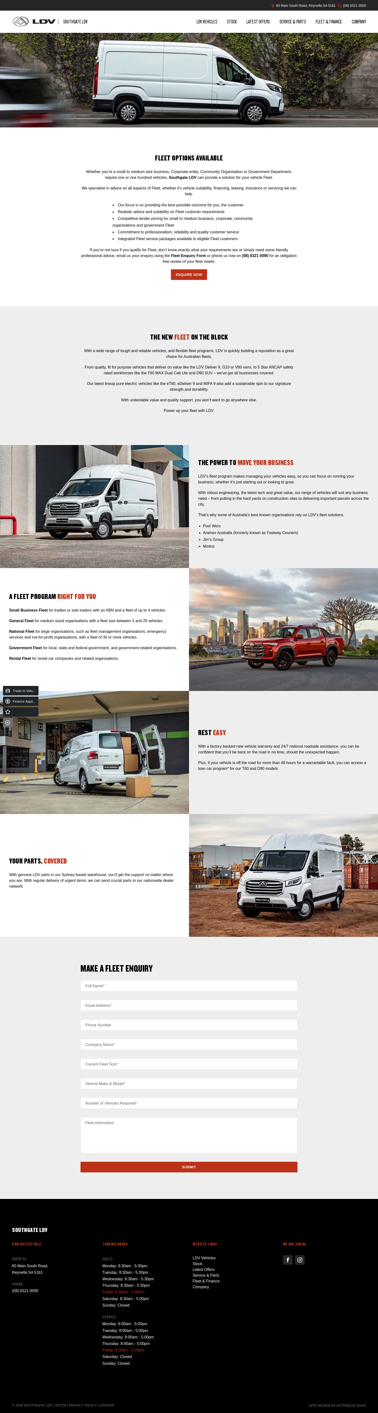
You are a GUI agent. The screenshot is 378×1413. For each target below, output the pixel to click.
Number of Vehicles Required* (111, 1103)
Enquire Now (189, 275)
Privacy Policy (83, 1405)
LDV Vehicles (206, 21)
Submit (189, 1167)
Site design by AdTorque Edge (337, 1405)
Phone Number (98, 1025)
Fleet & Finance (329, 21)
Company (359, 21)
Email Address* (98, 1005)
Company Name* (100, 1045)
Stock (232, 21)
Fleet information (99, 1123)
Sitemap (107, 1405)
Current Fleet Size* (101, 1064)
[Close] (8, 722)
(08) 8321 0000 (354, 5)
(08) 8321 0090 (255, 256)
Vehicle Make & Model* (105, 1084)
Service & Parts (292, 21)
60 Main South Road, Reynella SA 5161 (306, 5)
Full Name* (94, 986)
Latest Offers (258, 21)
